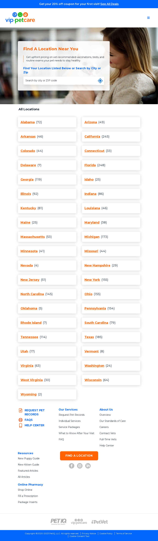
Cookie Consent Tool (79, 536)
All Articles (24, 476)
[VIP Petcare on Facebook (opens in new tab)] (71, 466)
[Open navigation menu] (148, 17)
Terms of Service (124, 533)
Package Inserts (27, 502)
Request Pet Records (72, 414)
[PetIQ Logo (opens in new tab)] (59, 521)
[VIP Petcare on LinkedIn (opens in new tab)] (88, 466)
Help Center (106, 445)
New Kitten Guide (28, 464)
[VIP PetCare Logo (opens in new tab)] (79, 521)
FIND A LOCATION (79, 455)
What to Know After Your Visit (76, 433)
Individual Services (69, 421)
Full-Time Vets (107, 439)
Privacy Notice (89, 533)
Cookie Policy (106, 533)
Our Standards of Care (112, 421)
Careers (104, 427)
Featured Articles (28, 470)
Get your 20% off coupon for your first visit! (79, 4)
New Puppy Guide (29, 458)
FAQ (61, 439)
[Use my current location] (100, 81)
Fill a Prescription (28, 496)
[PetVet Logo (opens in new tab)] (99, 521)
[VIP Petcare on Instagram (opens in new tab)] (79, 466)
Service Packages (69, 427)
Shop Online (25, 489)
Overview (105, 414)
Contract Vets (107, 433)
